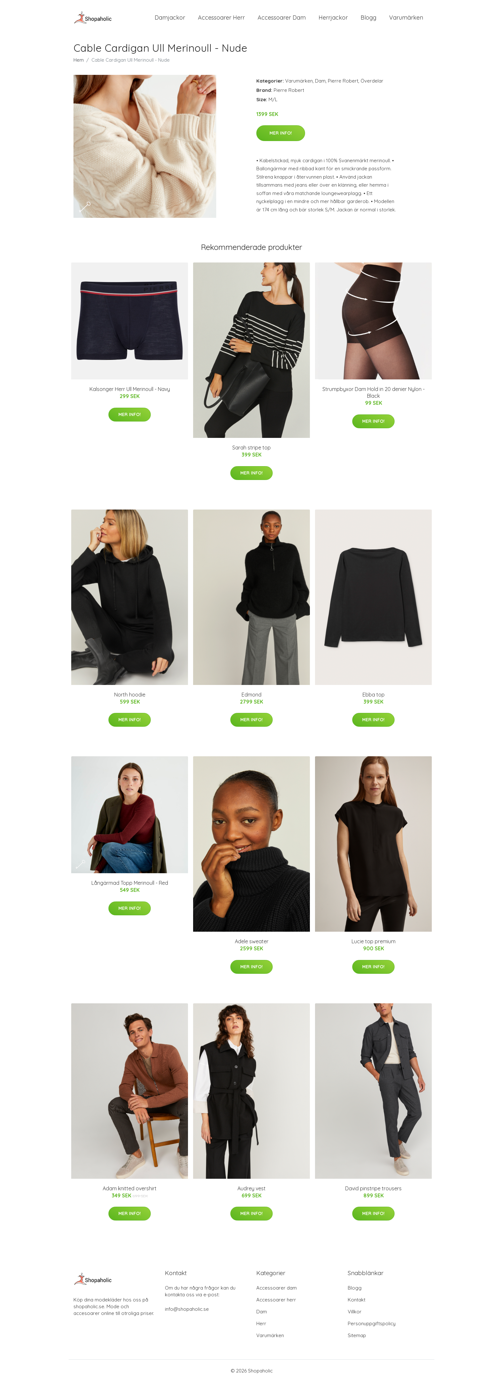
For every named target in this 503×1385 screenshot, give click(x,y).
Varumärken (406, 19)
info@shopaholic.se (187, 1312)
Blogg (368, 19)
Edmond (251, 698)
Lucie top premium (374, 945)
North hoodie (129, 698)
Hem (78, 63)
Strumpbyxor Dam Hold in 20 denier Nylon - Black (373, 396)
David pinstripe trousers (373, 1191)
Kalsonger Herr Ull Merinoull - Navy (130, 392)
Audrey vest (251, 1191)
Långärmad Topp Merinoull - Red (129, 886)
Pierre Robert (343, 84)
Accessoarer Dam (282, 19)
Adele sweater (252, 945)
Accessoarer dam (276, 1291)
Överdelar (372, 84)
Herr (261, 1327)
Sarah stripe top (251, 451)
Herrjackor (333, 19)
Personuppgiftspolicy (372, 1327)
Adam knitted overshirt (130, 1191)
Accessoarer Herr (221, 19)
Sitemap (357, 1339)
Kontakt (356, 1303)
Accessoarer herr (276, 1303)
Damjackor (170, 19)
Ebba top (373, 698)
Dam (320, 84)
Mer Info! (280, 136)
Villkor (355, 1315)
